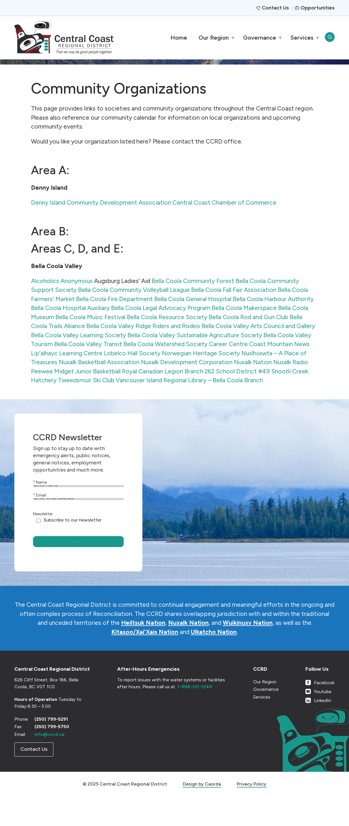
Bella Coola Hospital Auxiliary (70, 307)
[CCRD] (63, 37)
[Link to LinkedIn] (319, 730)
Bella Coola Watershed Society (165, 344)
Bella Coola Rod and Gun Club (248, 317)
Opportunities (317, 8)
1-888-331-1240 (194, 716)
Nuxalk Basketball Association (99, 362)
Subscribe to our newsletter (73, 546)
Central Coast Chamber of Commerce (224, 202)
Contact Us (275, 8)
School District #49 (243, 371)
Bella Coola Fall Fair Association (233, 289)
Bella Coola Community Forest (193, 280)
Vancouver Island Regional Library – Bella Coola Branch (189, 380)
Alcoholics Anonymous (62, 280)
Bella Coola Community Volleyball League (134, 289)
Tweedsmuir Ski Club (86, 380)
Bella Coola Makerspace (244, 307)
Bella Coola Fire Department (114, 299)
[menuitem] (179, 37)
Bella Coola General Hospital (192, 299)
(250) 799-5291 (51, 748)
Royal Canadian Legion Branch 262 (168, 371)
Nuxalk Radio (290, 362)
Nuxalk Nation (253, 362)
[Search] (330, 37)
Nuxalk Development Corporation (186, 362)
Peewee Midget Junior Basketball (76, 371)
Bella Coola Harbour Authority (273, 299)
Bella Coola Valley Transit (88, 344)
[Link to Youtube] (319, 721)
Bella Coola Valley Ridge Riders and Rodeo (143, 325)
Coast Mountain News (279, 344)
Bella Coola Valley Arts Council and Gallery (258, 325)
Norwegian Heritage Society (201, 353)
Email (39, 508)
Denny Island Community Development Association (101, 202)
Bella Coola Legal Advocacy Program (160, 307)
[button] (215, 37)
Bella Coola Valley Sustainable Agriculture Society (194, 335)
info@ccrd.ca (49, 764)
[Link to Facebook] (319, 712)
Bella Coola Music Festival (90, 317)
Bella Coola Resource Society (167, 317)
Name (40, 482)
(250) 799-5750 (51, 756)
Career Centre (228, 344)
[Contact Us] (33, 779)
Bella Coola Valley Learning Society (78, 335)
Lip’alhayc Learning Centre (66, 353)
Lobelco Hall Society (132, 353)
